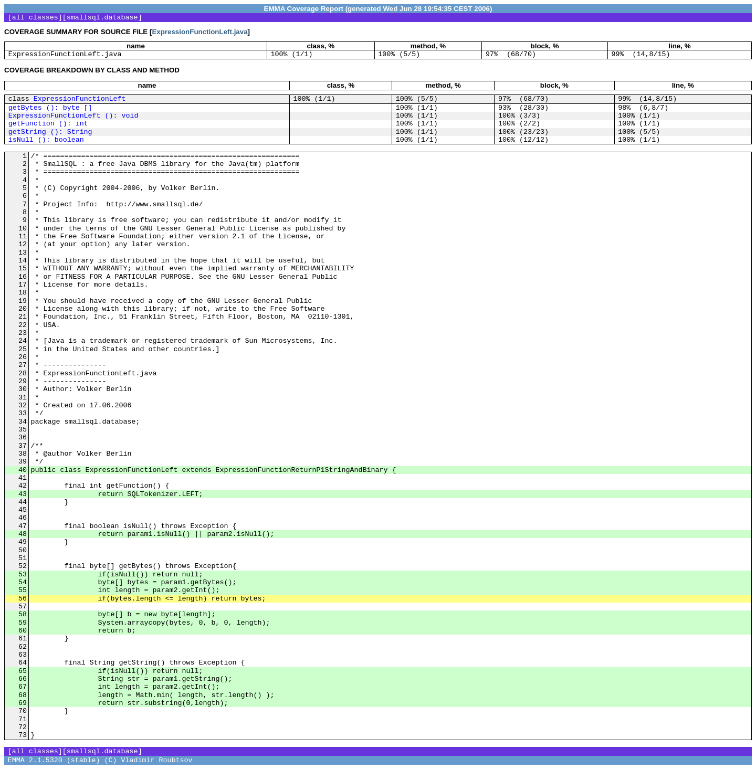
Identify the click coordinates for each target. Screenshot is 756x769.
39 (22, 462)
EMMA (274, 9)
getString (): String (50, 132)
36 (22, 437)
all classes (35, 18)
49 (22, 542)
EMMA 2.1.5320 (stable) (54, 760)
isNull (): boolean (46, 140)
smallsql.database (102, 18)
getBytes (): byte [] (50, 108)
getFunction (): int (48, 124)
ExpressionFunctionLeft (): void (73, 116)
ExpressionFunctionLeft (80, 99)
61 (22, 638)
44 (22, 502)
